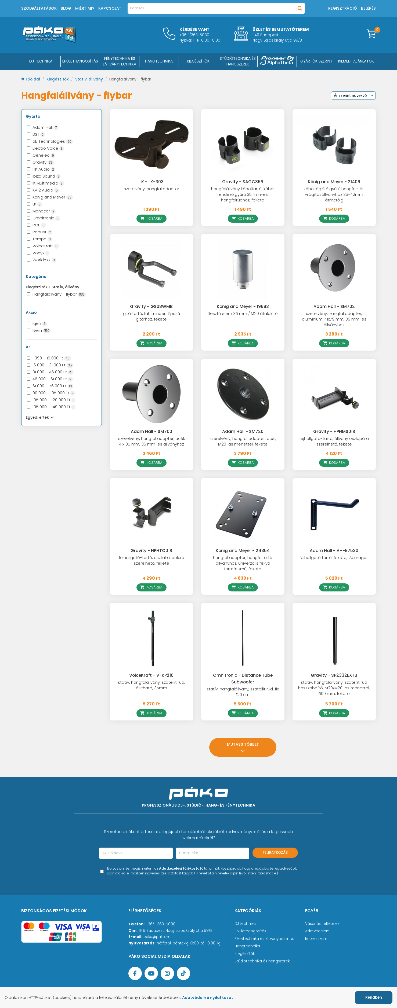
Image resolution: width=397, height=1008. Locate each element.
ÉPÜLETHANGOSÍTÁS (80, 61)
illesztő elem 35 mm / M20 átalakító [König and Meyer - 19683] (243, 313)
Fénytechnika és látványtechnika (264, 938)
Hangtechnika (247, 946)
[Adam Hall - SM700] (151, 394)
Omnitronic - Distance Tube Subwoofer (243, 678)
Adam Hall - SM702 (334, 306)
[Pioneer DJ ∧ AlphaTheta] (277, 61)
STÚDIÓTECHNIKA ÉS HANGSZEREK (238, 61)
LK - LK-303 (151, 182)
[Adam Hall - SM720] (242, 394)
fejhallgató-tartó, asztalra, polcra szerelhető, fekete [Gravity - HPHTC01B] (151, 560)
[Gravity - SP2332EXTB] (334, 638)
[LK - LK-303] (151, 144)
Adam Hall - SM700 (151, 431)
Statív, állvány (89, 79)
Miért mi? (84, 8)
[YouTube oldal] (151, 973)
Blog (66, 8)
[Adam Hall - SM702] (334, 269)
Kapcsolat (109, 8)
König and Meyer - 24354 (243, 550)
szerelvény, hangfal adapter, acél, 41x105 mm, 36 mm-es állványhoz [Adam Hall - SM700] (151, 441)
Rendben (373, 997)
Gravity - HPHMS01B (334, 431)
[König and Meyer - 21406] (334, 144)
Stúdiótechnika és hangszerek (262, 961)
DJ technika (245, 923)
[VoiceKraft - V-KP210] (151, 638)
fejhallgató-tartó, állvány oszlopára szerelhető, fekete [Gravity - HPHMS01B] (334, 441)
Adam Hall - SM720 (243, 431)
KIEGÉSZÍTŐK (198, 61)
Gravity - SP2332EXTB (334, 675)
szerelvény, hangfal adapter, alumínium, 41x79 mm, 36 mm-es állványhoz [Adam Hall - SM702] (334, 319)
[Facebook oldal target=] (135, 973)
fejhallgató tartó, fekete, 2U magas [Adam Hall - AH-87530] (334, 557)
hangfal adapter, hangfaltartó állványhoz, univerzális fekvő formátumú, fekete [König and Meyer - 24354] (242, 563)
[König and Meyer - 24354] (242, 513)
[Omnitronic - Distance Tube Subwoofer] (242, 638)
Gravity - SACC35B (242, 182)
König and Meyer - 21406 (334, 182)
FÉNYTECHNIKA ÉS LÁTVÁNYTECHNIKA (119, 61)
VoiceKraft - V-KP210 (151, 675)
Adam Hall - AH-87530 (334, 550)
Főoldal (31, 79)
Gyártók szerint (316, 61)
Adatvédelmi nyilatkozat (207, 997)
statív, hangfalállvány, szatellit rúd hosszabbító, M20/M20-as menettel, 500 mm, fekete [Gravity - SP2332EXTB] (334, 688)
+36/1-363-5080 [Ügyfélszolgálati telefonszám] (160, 924)
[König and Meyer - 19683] (242, 269)
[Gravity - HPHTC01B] (151, 513)
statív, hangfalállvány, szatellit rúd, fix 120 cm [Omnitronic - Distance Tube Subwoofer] (243, 691)
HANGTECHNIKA (159, 61)
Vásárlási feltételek (322, 923)
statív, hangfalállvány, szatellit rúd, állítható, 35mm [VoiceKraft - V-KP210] (151, 685)
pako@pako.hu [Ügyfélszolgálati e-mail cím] (157, 936)
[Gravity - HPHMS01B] (334, 394)
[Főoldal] (49, 41)
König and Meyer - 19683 (243, 306)
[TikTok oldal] (183, 973)
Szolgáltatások (39, 8)
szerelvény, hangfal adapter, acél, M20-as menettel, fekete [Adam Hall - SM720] (243, 441)
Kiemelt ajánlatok (356, 61)
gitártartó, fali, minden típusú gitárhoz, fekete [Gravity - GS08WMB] (151, 316)
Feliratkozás (275, 852)
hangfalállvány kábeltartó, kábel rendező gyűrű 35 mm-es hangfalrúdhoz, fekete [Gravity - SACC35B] (242, 194)
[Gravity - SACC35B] (242, 144)
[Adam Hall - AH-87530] (334, 513)
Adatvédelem (317, 931)
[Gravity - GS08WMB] (151, 269)
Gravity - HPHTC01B (151, 550)
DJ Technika (40, 61)
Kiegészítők (58, 79)
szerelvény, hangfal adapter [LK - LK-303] (151, 189)
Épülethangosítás (250, 931)
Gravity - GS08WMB (151, 306)
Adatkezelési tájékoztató (181, 868)
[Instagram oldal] (167, 973)
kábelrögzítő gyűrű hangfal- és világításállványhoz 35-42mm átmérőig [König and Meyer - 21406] (334, 194)
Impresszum (316, 938)
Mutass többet (243, 747)
